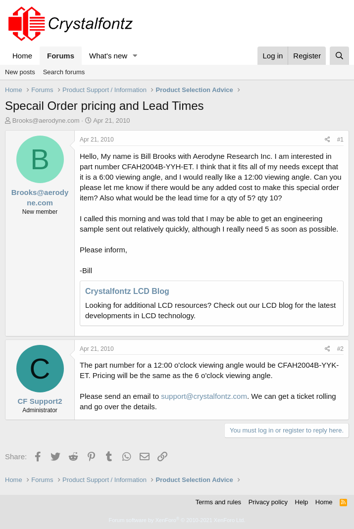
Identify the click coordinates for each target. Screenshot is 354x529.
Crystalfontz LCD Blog (127, 291)
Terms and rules (218, 502)
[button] (135, 56)
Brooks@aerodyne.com (46, 120)
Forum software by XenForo (177, 520)
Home (22, 55)
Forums (60, 55)
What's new (108, 55)
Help (301, 502)
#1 (340, 139)
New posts (20, 72)
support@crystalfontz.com (204, 396)
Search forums (64, 72)
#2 (340, 348)
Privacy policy (268, 502)
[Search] (339, 56)
